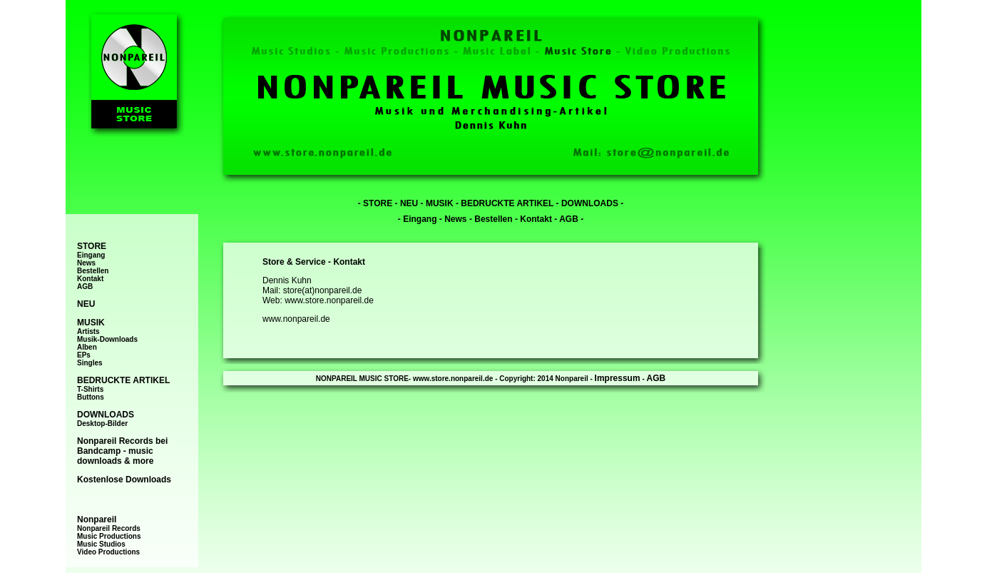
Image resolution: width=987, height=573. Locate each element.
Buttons (90, 397)
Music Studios (101, 544)
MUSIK (440, 203)
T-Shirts (90, 389)
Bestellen (92, 271)
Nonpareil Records (108, 528)
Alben (87, 347)
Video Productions (108, 552)
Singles (90, 363)
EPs (84, 355)
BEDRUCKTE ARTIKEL (507, 203)
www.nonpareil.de (296, 319)
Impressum (617, 378)
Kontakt (90, 279)
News (86, 263)
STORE (377, 203)
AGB (85, 286)
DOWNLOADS (589, 203)
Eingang (91, 255)
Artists (88, 331)
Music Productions (108, 536)
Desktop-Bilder (102, 423)
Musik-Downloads (107, 339)
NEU (409, 203)
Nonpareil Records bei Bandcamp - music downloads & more (122, 451)
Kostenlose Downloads (124, 480)
